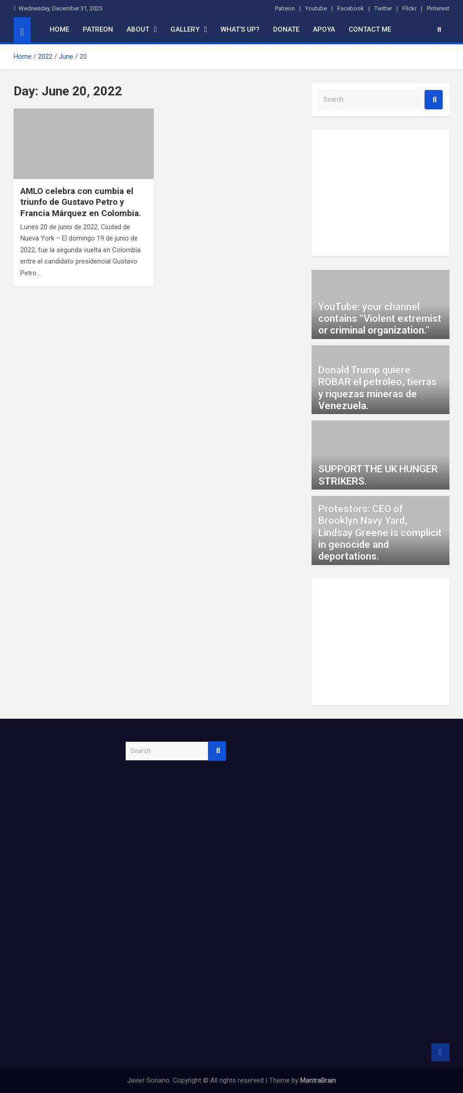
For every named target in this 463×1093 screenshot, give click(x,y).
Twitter (383, 8)
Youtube (316, 8)
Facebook (350, 8)
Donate (286, 29)
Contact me (370, 29)
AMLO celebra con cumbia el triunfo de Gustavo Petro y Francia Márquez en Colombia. (80, 202)
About (138, 29)
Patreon (285, 8)
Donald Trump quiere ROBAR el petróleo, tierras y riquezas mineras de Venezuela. (377, 387)
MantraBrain (318, 1080)
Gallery (184, 29)
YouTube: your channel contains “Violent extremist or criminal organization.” (379, 318)
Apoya (324, 29)
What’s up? (240, 29)
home (59, 29)
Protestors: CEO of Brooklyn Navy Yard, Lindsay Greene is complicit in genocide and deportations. (380, 532)
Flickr (409, 8)
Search (434, 99)
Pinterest (438, 8)
